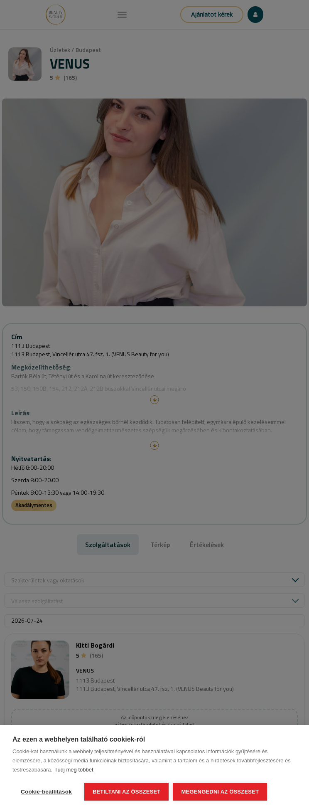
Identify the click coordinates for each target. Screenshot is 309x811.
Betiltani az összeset (127, 792)
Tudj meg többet (73, 770)
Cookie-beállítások (46, 792)
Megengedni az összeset (220, 792)
